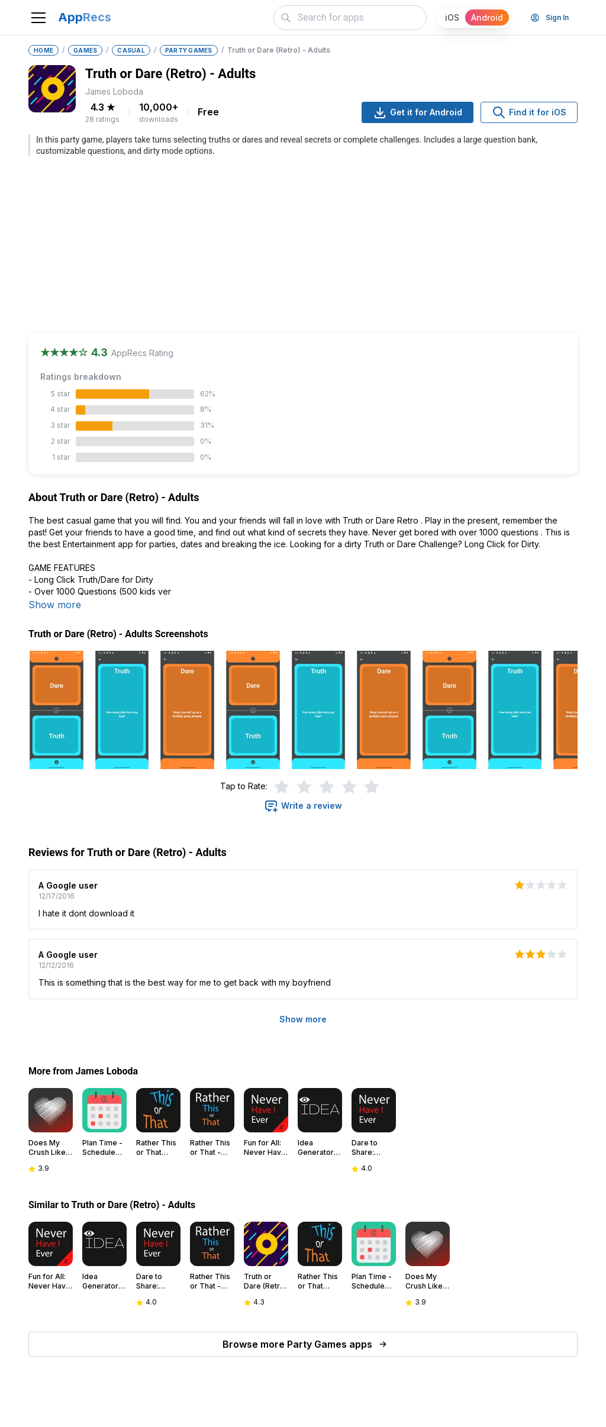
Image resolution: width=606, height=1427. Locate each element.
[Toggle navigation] (38, 18)
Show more (54, 605)
